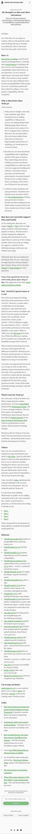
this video (11, 456)
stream (12, 693)
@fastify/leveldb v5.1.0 (12, 552)
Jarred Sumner (10, 64)
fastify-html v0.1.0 (8, 688)
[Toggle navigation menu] (29, 2)
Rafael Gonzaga (17, 417)
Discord (4, 268)
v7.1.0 (6, 566)
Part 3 (6, 516)
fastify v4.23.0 (9, 670)
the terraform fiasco (15, 197)
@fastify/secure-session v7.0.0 (15, 561)
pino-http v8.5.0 (10, 613)
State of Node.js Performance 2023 (14, 420)
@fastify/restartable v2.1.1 (13, 580)
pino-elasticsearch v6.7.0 (13, 643)
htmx (20, 691)
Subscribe (16, 803)
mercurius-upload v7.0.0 (13, 626)
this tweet (17, 333)
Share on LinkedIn (23, 815)
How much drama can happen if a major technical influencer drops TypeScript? (16, 709)
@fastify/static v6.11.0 (12, 547)
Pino (17, 226)
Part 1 (6, 511)
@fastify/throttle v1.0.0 (12, 572)
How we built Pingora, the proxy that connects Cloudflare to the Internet (16, 737)
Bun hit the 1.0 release (9, 59)
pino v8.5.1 (8, 665)
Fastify (10, 226)
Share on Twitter (8, 815)
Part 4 (6, 519)
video (16, 480)
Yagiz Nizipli (24, 404)
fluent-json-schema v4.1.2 (13, 675)
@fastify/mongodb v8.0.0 (13, 539)
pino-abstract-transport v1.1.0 (15, 621)
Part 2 (6, 513)
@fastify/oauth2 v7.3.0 (12, 585)
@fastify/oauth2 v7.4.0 (12, 599)
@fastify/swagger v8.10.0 (13, 637)
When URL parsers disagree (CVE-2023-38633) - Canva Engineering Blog (16, 780)
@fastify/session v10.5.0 (13, 651)
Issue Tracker (15, 268)
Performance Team (19, 406)
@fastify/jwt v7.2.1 (11, 593)
